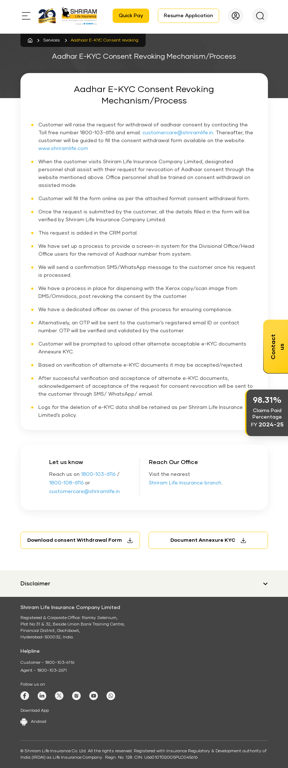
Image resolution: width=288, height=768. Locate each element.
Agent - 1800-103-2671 (43, 670)
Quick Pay (131, 15)
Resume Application (188, 15)
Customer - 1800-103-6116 (47, 663)
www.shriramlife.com (63, 148)
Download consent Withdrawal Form (74, 540)
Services (51, 40)
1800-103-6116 (98, 474)
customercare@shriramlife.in (177, 132)
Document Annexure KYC (202, 540)
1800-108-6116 (66, 483)
